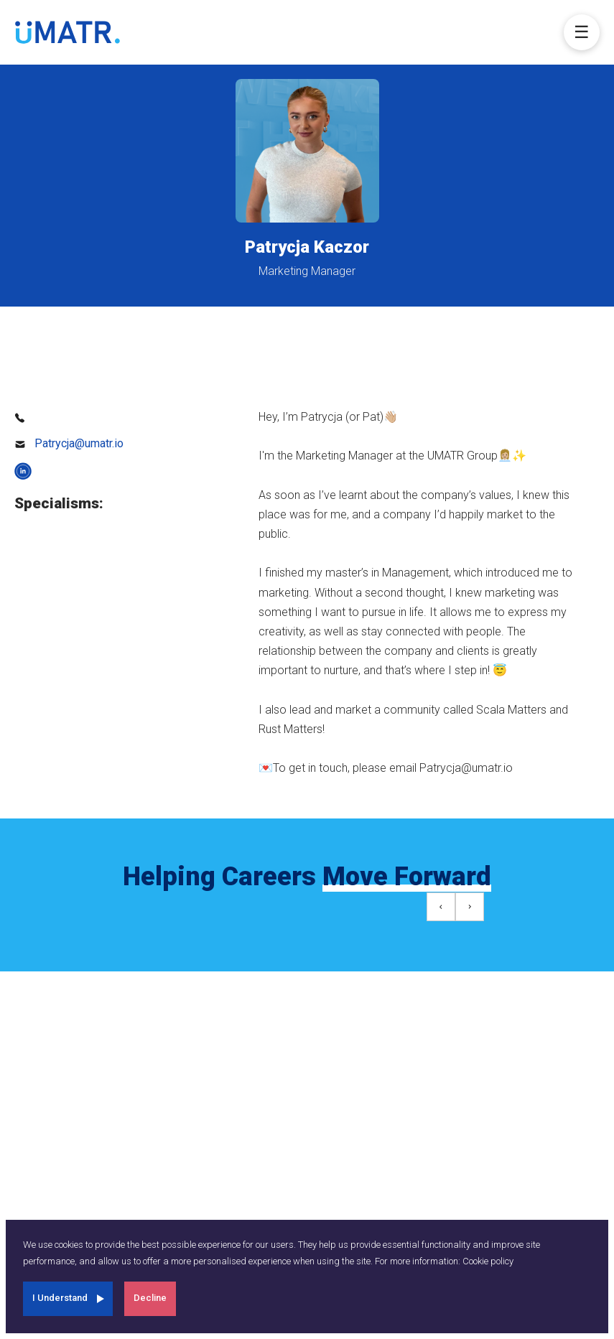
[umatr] (67, 32)
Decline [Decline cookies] (150, 1297)
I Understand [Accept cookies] (60, 1297)
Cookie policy (487, 1261)
